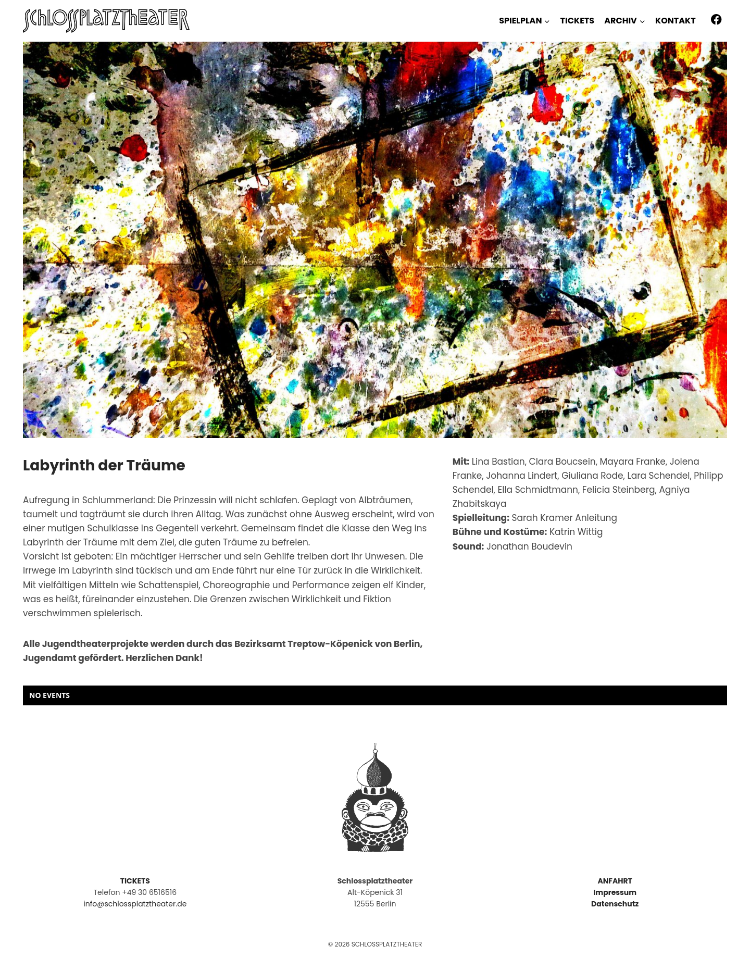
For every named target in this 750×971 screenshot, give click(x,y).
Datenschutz (615, 904)
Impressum (614, 892)
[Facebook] (716, 19)
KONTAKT (675, 21)
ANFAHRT (614, 881)
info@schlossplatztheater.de (134, 904)
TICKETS (577, 21)
